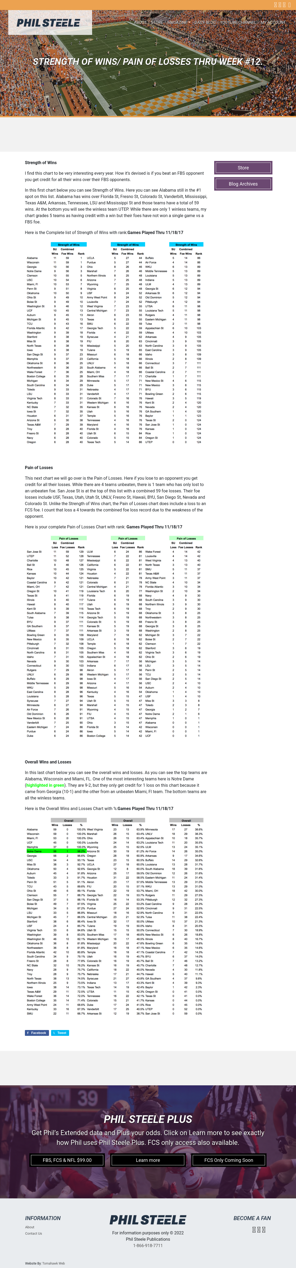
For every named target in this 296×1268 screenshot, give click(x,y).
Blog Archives (243, 184)
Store (157, 22)
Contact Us (33, 1233)
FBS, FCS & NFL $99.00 (67, 1160)
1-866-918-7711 (148, 1245)
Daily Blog (205, 22)
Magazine (177, 22)
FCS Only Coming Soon (228, 1160)
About (140, 22)
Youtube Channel (238, 22)
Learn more (148, 1160)
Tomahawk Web (53, 1263)
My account (273, 22)
